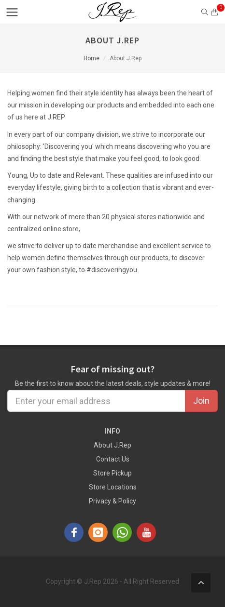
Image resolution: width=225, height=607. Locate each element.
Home (91, 58)
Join (201, 401)
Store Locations (113, 487)
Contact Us (112, 459)
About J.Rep (112, 445)
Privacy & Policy (112, 501)
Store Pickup (112, 473)
